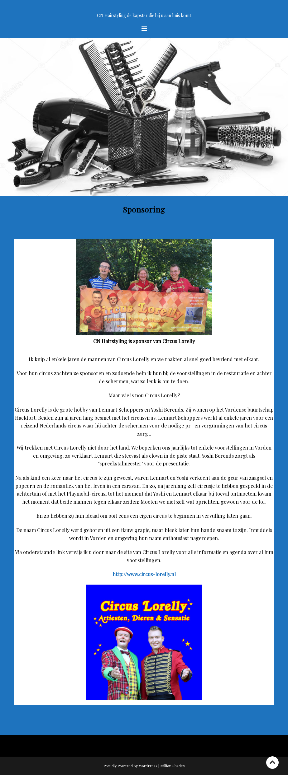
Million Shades (172, 765)
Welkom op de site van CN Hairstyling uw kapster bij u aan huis (144, 8)
